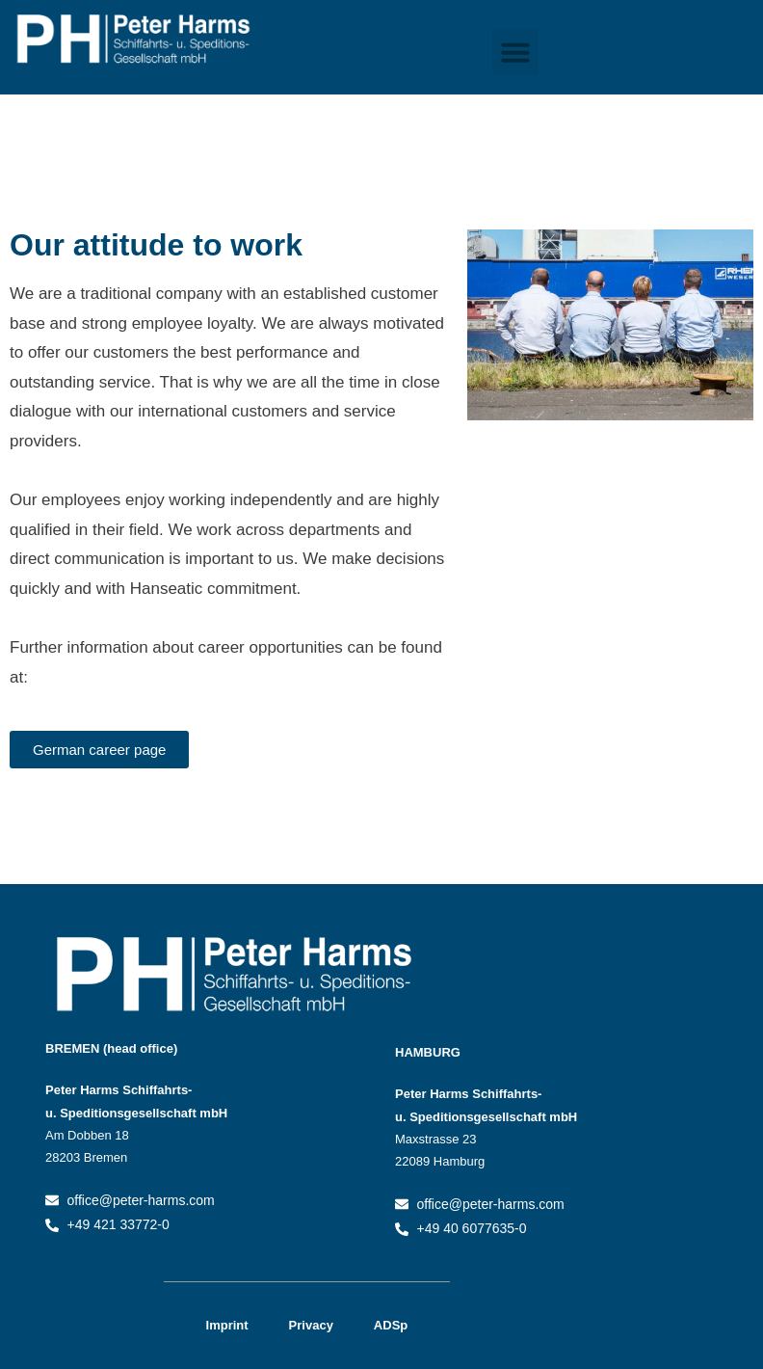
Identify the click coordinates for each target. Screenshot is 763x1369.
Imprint (227, 1325)
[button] (515, 52)
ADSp (391, 1325)
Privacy (311, 1325)
